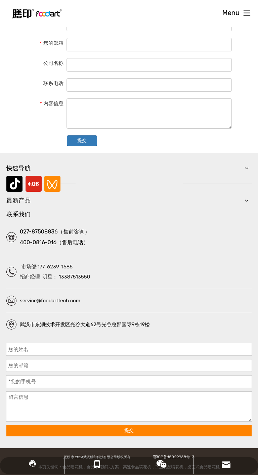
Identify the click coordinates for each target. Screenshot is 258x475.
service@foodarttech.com (50, 301)
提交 (82, 140)
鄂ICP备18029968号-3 (173, 457)
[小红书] (34, 184)
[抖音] (14, 184)
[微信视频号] (52, 184)
